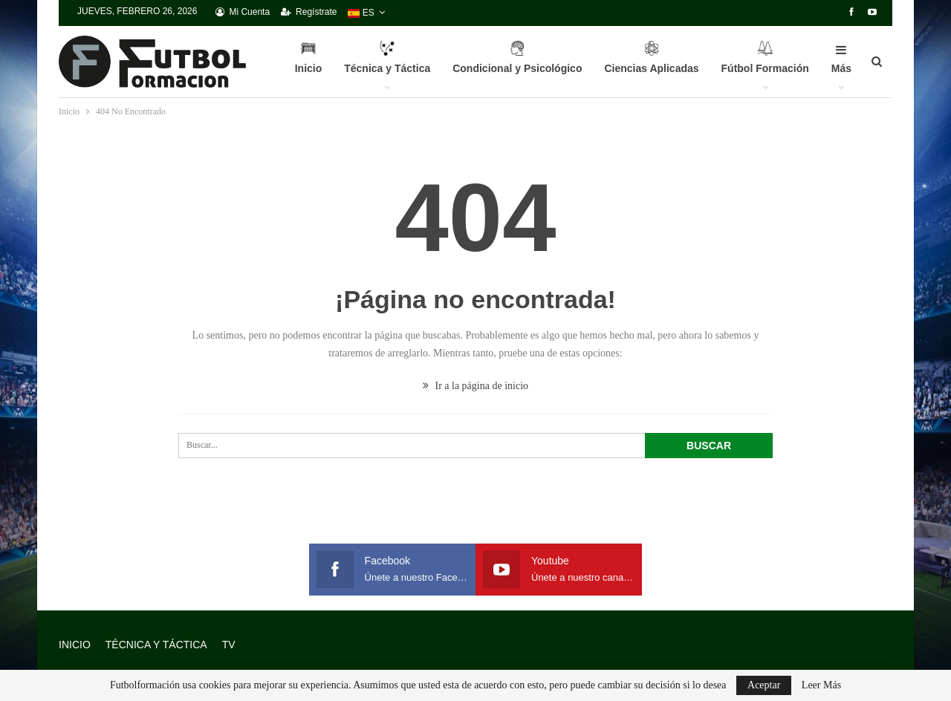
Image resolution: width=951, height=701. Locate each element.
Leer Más (821, 685)
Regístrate (309, 12)
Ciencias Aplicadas (651, 65)
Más (841, 59)
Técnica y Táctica (387, 65)
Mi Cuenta (242, 12)
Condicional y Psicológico (517, 65)
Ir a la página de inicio (475, 385)
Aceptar (763, 685)
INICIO (75, 645)
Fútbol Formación (765, 65)
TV (229, 645)
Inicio (309, 65)
